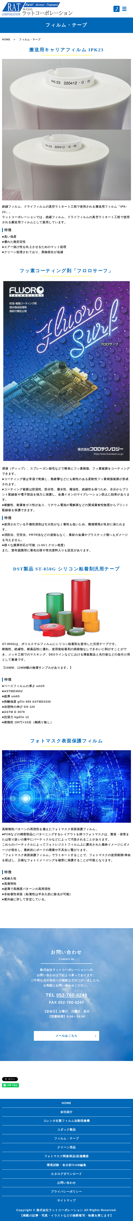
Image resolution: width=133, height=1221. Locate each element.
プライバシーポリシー (66, 1191)
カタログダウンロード (66, 1173)
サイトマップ (66, 1200)
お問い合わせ (66, 1182)
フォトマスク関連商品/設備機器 (66, 1156)
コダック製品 (66, 1129)
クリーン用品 (66, 1147)
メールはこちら (66, 1035)
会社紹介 (66, 1112)
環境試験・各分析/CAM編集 (66, 1165)
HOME (6, 39)
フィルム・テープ (66, 1138)
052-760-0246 (71, 995)
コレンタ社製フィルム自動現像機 (66, 1120)
